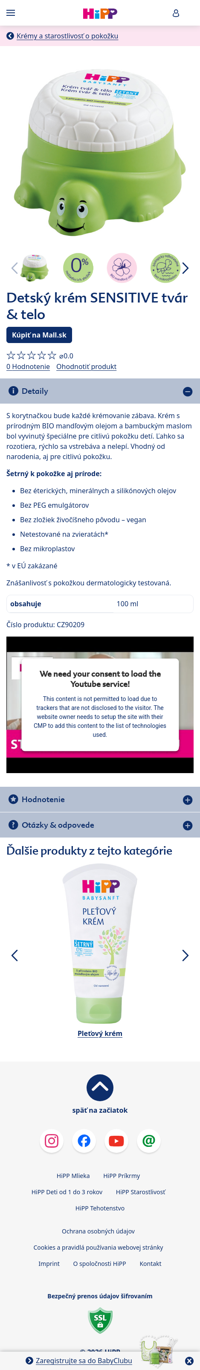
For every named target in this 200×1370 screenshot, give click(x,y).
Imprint (49, 1263)
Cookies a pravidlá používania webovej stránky (98, 1247)
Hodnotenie (43, 799)
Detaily (35, 391)
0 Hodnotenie (28, 366)
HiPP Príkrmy (121, 1176)
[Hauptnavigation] (12, 13)
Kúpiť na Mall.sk (39, 335)
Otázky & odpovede (58, 825)
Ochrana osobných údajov (98, 1231)
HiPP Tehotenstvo (100, 1208)
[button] (176, 13)
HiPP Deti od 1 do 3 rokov (67, 1192)
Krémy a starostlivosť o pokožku (68, 36)
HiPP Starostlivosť (140, 1192)
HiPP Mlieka (73, 1176)
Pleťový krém (100, 1033)
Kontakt (150, 1263)
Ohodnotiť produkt (86, 366)
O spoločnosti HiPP (99, 1263)
